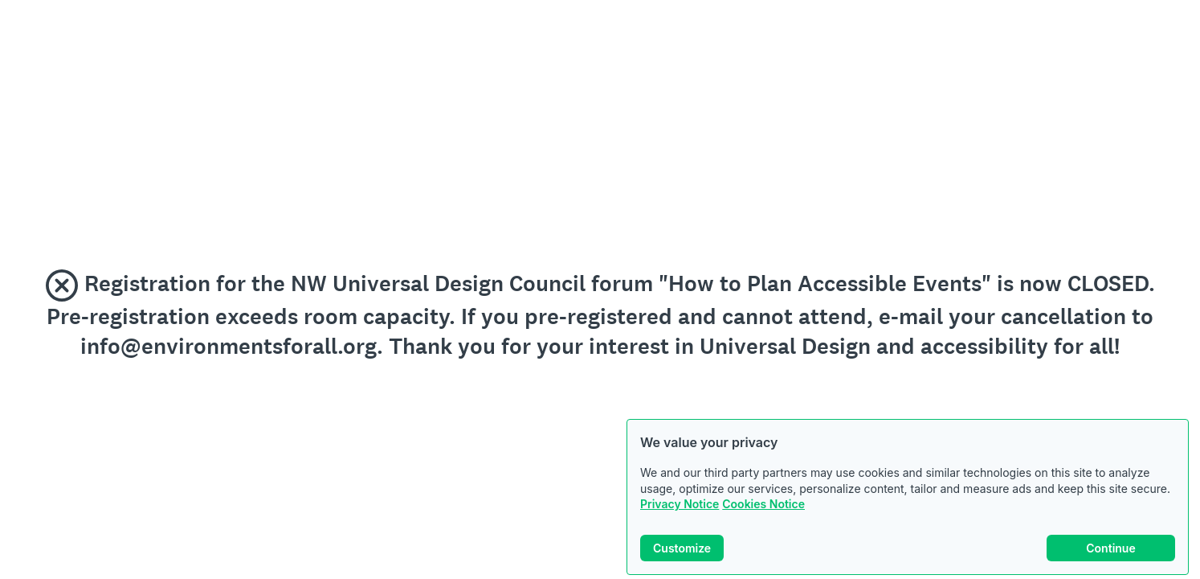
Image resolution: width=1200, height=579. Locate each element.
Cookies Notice (763, 504)
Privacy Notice (679, 504)
